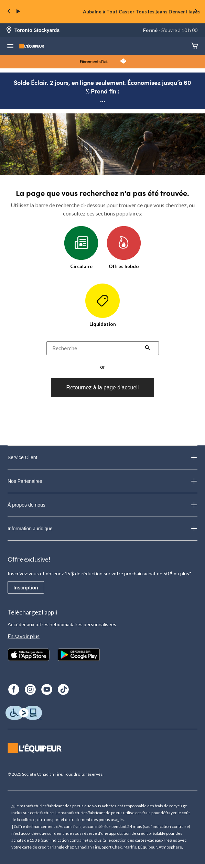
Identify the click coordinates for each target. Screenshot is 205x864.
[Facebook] (13, 689)
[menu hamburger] (10, 47)
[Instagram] (30, 689)
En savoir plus (24, 636)
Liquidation (102, 305)
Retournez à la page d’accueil (102, 387)
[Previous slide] (9, 12)
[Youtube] (46, 689)
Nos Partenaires (102, 481)
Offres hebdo (124, 247)
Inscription (25, 587)
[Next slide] (196, 12)
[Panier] (194, 46)
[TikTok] (63, 689)
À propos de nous (102, 504)
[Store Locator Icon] (9, 30)
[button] (147, 348)
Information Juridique (102, 528)
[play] (18, 12)
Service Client (102, 457)
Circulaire (81, 247)
